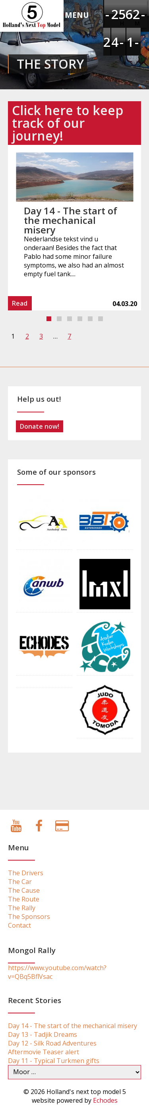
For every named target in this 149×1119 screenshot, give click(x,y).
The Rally (21, 907)
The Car (20, 881)
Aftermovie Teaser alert (43, 1052)
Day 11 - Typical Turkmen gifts (53, 1060)
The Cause (24, 890)
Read (19, 303)
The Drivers (25, 873)
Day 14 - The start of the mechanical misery (70, 220)
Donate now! (39, 426)
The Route (23, 899)
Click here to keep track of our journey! (67, 123)
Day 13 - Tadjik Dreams (42, 1034)
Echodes (105, 1100)
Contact (19, 925)
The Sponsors (29, 916)
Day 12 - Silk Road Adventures (52, 1043)
